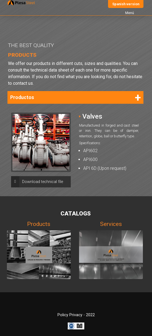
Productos (22, 97)
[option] (41, 142)
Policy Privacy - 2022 (76, 315)
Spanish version (125, 4)
